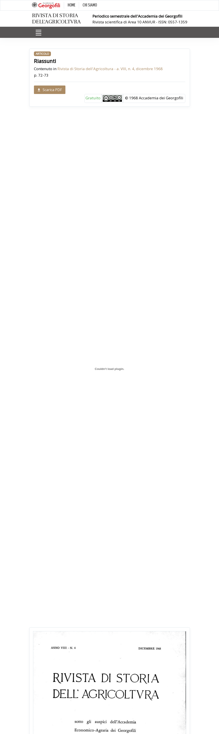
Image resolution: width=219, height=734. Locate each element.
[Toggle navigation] (38, 32)
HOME (71, 5)
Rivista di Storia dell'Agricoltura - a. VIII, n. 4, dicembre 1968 (110, 68)
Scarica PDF (50, 89)
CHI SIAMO (90, 5)
